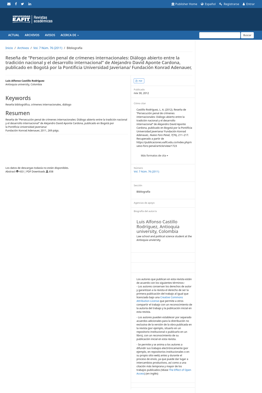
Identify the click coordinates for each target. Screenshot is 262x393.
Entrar (249, 4)
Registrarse (229, 4)
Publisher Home (184, 4)
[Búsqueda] (219, 35)
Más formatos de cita (154, 155)
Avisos (50, 35)
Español (208, 4)
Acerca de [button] (70, 35)
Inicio (9, 48)
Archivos (32, 35)
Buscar (247, 35)
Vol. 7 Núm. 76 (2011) (47, 48)
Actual (13, 35)
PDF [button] (140, 81)
